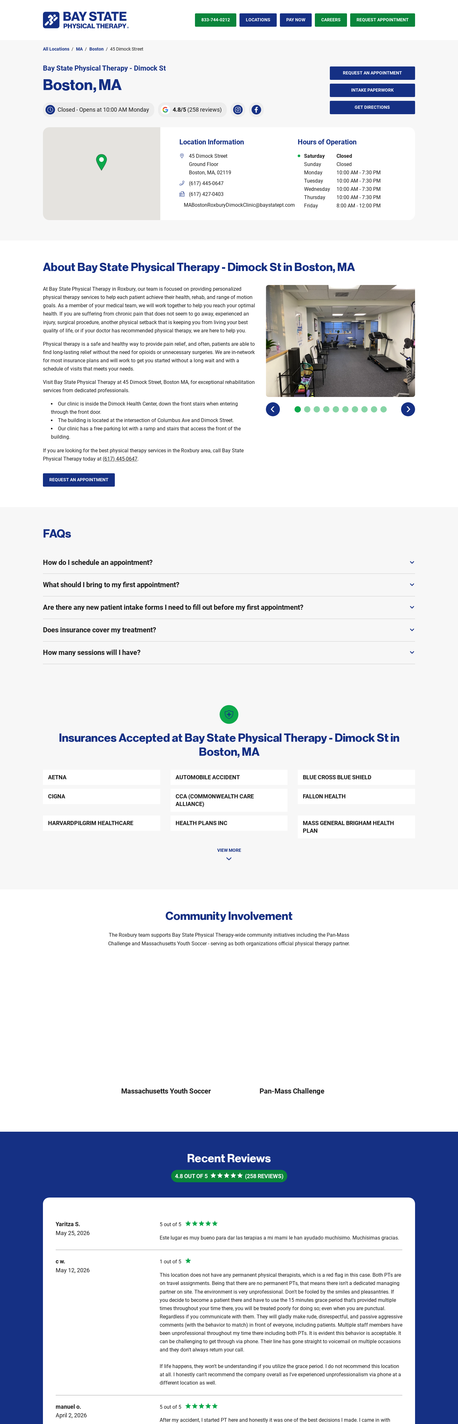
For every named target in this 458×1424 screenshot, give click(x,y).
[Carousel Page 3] (317, 409)
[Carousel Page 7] (355, 409)
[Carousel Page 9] (374, 409)
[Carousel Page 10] (383, 409)
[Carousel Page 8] (364, 409)
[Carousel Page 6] (345, 409)
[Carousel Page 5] (336, 409)
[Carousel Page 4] (326, 409)
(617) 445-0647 (120, 459)
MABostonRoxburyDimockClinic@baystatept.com (239, 205)
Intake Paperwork (362, 88)
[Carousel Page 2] (307, 409)
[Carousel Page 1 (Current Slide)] (298, 409)
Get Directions (360, 105)
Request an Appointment (372, 72)
